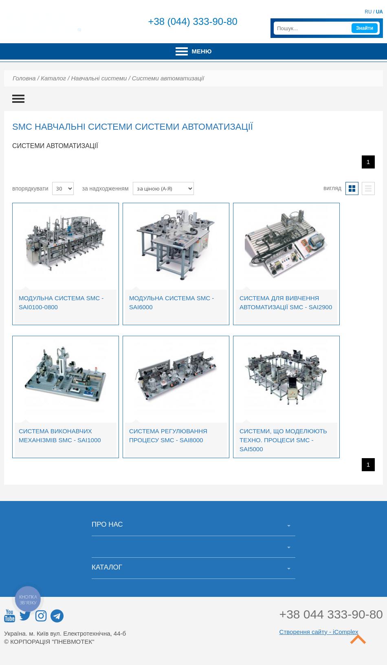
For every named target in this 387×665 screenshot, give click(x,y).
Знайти (364, 28)
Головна (24, 78)
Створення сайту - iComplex (318, 631)
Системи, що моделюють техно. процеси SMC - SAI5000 (283, 440)
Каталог (53, 78)
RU (368, 12)
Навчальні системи (99, 78)
